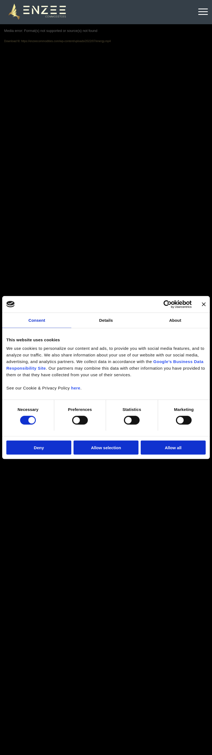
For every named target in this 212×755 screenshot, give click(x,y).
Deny (39, 447)
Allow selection (106, 447)
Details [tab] (106, 320)
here (75, 388)
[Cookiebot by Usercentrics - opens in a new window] (167, 304)
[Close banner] (204, 304)
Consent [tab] (36, 320)
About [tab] (175, 320)
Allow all (173, 447)
